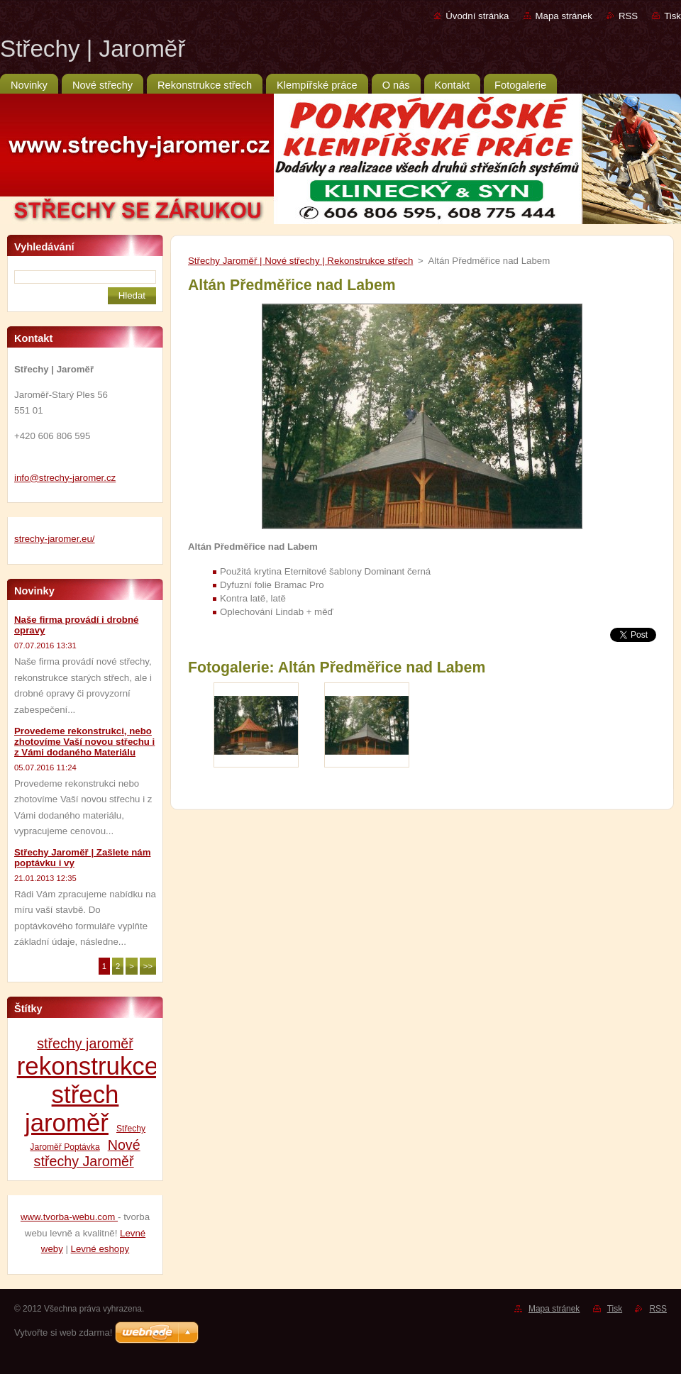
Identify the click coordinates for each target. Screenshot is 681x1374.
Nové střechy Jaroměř (87, 1153)
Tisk (672, 16)
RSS (628, 16)
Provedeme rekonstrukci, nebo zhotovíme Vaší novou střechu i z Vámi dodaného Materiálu (84, 742)
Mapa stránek (564, 16)
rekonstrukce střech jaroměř (87, 1094)
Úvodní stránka (477, 16)
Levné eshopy (100, 1248)
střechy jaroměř (85, 1043)
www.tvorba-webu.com (69, 1217)
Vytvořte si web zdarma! (63, 1332)
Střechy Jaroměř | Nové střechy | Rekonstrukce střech (300, 260)
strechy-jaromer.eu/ (54, 538)
